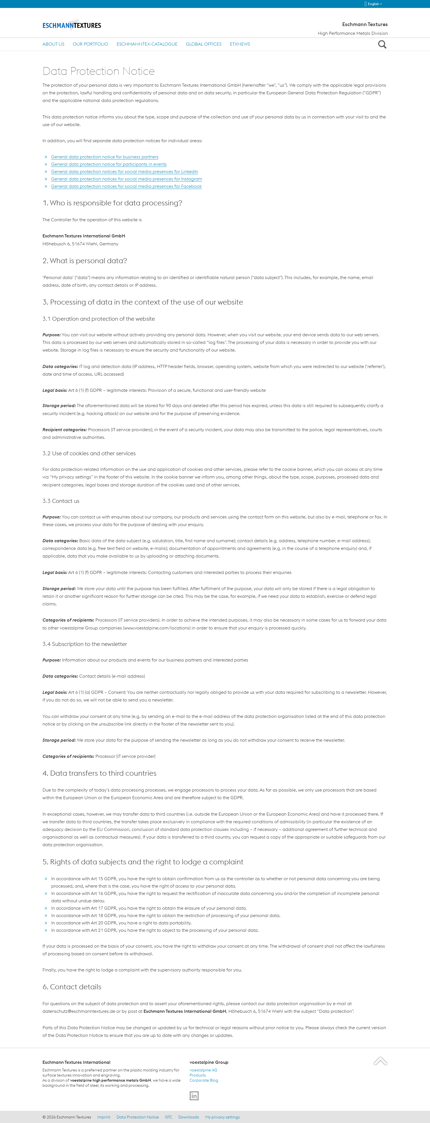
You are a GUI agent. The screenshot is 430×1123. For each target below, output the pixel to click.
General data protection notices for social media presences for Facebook (126, 186)
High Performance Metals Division (353, 33)
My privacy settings (222, 1117)
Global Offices (203, 44)
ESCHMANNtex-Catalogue (147, 44)
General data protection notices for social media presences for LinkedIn (124, 171)
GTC (168, 1117)
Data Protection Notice (138, 1117)
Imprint (103, 1117)
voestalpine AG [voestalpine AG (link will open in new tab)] (203, 1070)
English (371, 4)
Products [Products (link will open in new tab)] (198, 1075)
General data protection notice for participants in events (109, 164)
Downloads (188, 1117)
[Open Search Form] (381, 44)
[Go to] (194, 1095)
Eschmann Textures (365, 24)
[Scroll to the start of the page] (381, 1060)
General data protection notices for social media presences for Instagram (126, 179)
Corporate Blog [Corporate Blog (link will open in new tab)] (204, 1080)
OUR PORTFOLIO (90, 44)
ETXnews (240, 44)
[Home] (81, 25)
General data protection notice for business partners (105, 156)
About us (53, 44)
